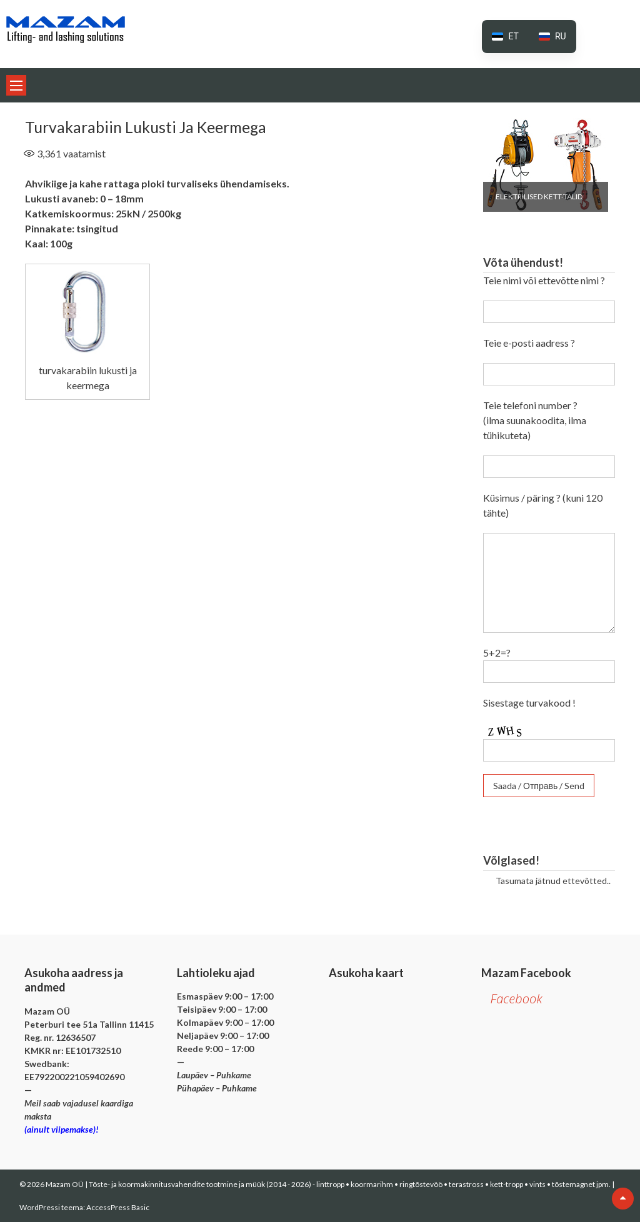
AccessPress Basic (117, 1207)
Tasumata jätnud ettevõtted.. (553, 880)
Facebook (516, 998)
